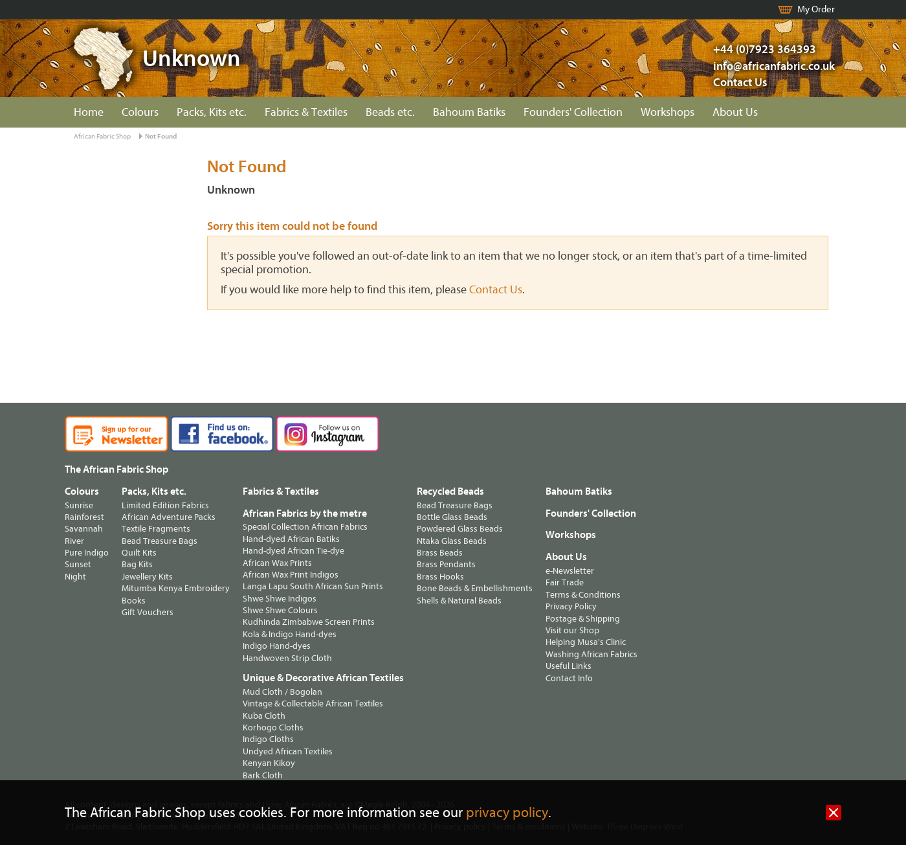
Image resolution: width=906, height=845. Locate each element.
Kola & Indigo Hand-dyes (290, 634)
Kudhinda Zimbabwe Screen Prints (309, 621)
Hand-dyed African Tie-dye (293, 550)
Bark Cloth (263, 775)
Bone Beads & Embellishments (475, 588)
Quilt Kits (139, 552)
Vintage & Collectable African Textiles (313, 703)
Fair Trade (565, 582)
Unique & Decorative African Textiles (323, 678)
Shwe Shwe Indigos (279, 598)
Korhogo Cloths (273, 727)
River (74, 540)
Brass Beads (440, 552)
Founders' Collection (573, 112)
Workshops (667, 112)
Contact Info (569, 678)
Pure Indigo (87, 552)
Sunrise (79, 505)
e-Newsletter (570, 570)
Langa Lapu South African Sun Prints (313, 586)
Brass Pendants (446, 564)
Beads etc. (390, 112)
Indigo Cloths (268, 739)
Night (75, 576)
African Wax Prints (277, 563)
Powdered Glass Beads (460, 528)
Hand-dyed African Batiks (291, 539)
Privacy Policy (571, 606)
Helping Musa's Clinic (586, 642)
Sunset (78, 564)
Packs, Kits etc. (212, 112)
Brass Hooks (440, 576)
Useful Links (568, 665)
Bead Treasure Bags (159, 540)
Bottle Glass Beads (452, 517)
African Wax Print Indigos (290, 574)
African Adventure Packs (168, 517)
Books (134, 600)
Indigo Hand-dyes (277, 645)
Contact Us (740, 82)
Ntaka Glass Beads (452, 540)
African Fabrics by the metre (305, 513)
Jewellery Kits (147, 576)
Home (89, 112)
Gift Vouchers (147, 612)
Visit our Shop (572, 630)
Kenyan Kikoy (269, 763)
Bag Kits (137, 564)
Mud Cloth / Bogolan (282, 691)
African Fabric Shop (102, 136)
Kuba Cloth (264, 715)
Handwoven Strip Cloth (287, 658)
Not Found (161, 136)
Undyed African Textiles (288, 751)
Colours (140, 112)
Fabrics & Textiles (306, 112)
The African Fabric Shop (116, 469)
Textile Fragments (156, 528)
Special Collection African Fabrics (305, 526)
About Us (735, 112)
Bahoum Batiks (469, 112)
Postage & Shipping (583, 618)
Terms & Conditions (583, 594)
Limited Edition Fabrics (165, 505)
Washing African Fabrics (591, 654)
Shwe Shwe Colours (280, 610)
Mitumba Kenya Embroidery (176, 588)
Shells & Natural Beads (459, 600)
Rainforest (84, 517)
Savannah (84, 528)
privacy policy (507, 813)
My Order (816, 9)
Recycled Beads (450, 491)
